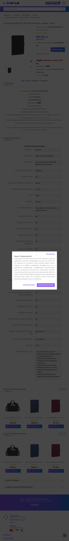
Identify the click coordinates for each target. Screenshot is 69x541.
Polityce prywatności (32, 265)
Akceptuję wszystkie (45, 285)
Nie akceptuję (50, 254)
